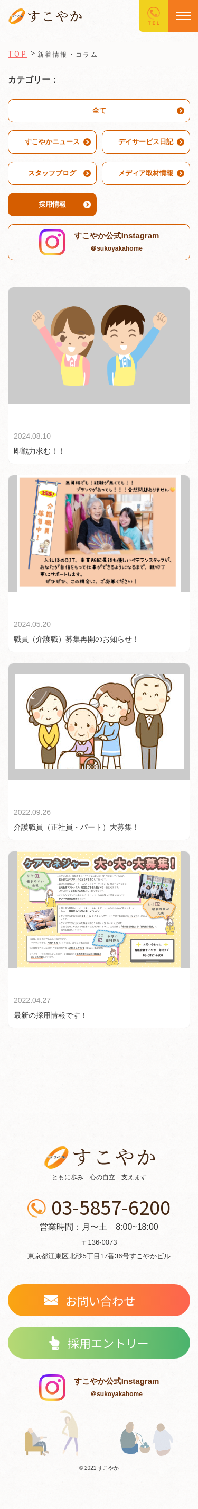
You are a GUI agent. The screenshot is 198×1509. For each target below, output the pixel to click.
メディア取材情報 (145, 173)
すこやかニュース (52, 142)
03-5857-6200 (111, 1209)
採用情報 (52, 204)
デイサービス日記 (145, 142)
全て (99, 110)
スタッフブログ (52, 173)
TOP (17, 53)
